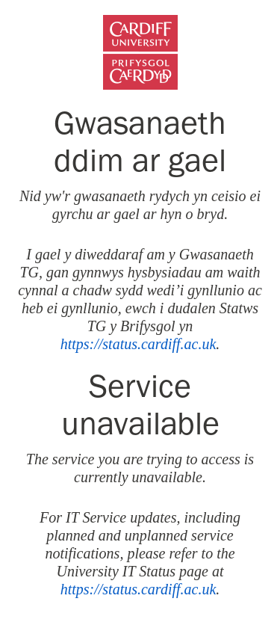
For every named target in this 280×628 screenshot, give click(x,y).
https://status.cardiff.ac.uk (138, 344)
